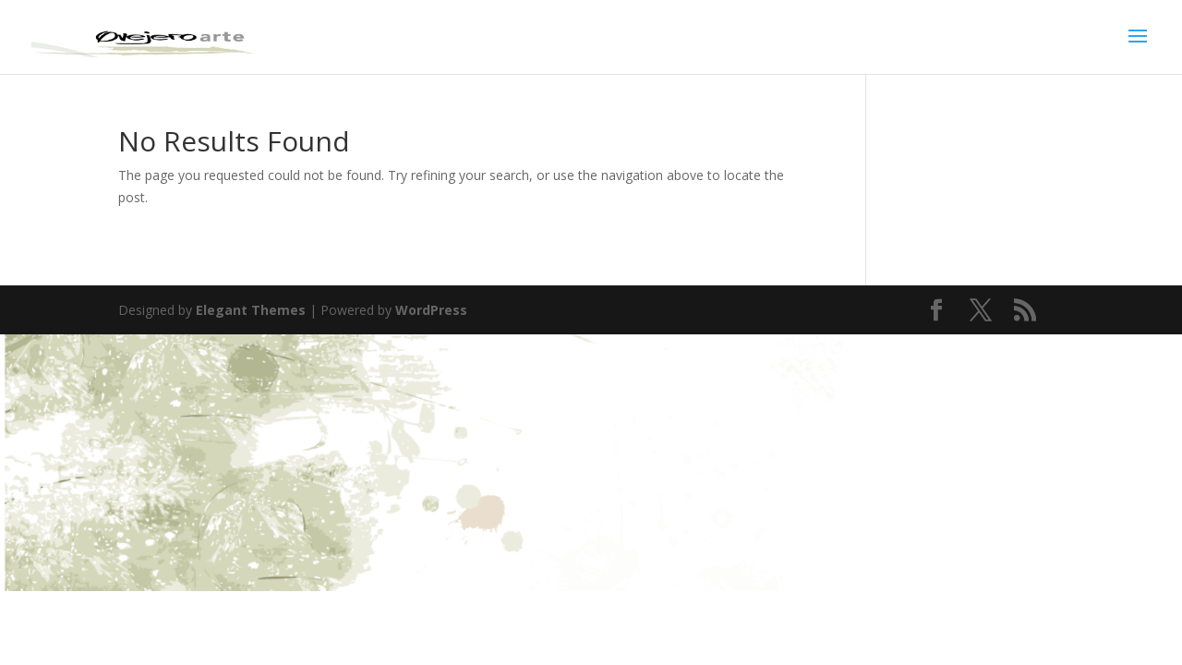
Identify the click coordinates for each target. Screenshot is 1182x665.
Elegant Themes (251, 310)
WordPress (431, 310)
